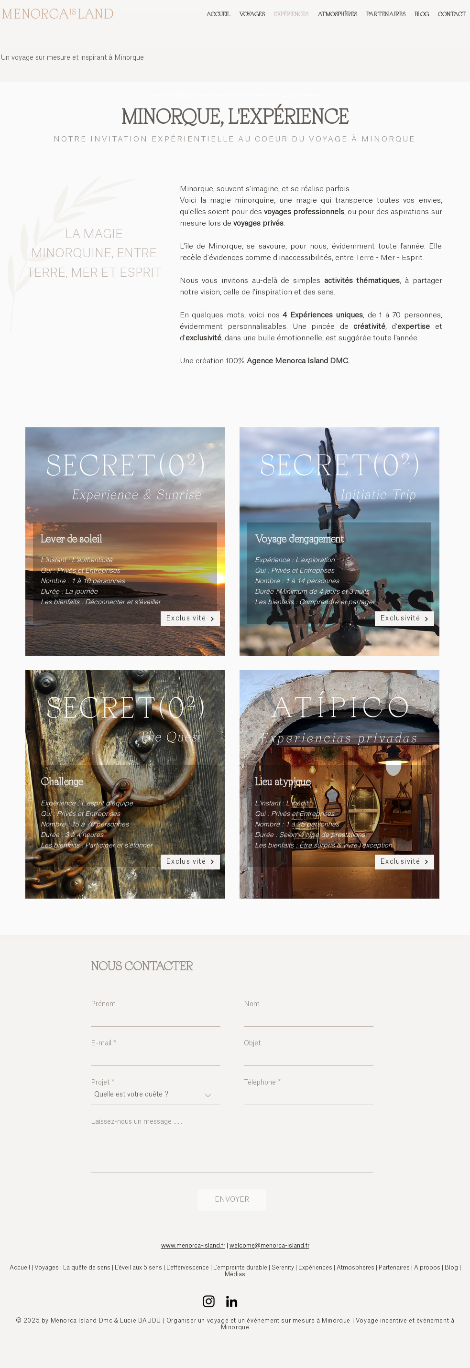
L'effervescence (187, 1267)
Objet (252, 1043)
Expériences (316, 1267)
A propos (427, 1267)
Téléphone (260, 1082)
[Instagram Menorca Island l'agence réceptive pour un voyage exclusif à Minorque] (209, 1301)
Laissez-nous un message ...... (136, 1121)
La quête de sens (86, 1267)
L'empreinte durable (240, 1267)
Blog (451, 1267)
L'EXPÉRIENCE (288, 116)
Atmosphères (355, 1267)
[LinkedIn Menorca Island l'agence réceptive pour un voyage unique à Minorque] (232, 1301)
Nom (252, 1004)
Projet (100, 1082)
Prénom (103, 1004)
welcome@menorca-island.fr (269, 1246)
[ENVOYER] (231, 1200)
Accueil (20, 1267)
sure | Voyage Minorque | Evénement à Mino (406, 1342)
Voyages (46, 1267)
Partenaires (394, 1267)
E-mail (101, 1043)
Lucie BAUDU (140, 1321)
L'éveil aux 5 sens (138, 1267)
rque (436, 1342)
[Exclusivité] (190, 618)
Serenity (283, 1267)
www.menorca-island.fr (193, 1246)
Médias (235, 1274)
